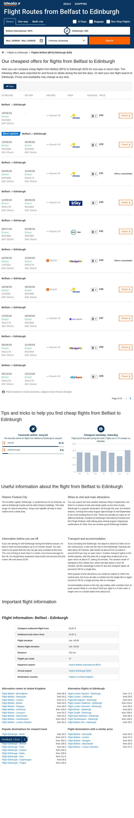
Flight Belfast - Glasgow (13, 706)
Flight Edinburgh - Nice (13, 756)
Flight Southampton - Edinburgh (83, 719)
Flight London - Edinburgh (80, 696)
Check (126, 115)
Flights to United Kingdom (81, 677)
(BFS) (85, 664)
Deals (67, 4)
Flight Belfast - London (12, 700)
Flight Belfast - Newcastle (14, 696)
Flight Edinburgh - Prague (14, 763)
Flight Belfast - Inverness (13, 709)
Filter (11, 86)
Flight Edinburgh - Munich (14, 743)
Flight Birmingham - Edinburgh (82, 700)
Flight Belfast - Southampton (15, 719)
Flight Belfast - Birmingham (15, 693)
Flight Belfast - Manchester (14, 716)
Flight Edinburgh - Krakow (14, 750)
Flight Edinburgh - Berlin (13, 734)
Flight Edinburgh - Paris (13, 747)
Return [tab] (10, 21)
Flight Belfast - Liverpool (13, 712)
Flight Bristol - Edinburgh (79, 709)
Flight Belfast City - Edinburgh (82, 722)
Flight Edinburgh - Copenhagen (17, 759)
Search (109, 40)
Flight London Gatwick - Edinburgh (84, 693)
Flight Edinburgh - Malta (13, 753)
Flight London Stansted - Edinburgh (85, 706)
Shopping (81, 4)
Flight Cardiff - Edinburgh (80, 712)
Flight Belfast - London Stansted (83, 747)
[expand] (3, 739)
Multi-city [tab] (37, 21)
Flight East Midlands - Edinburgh (83, 716)
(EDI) (80, 671)
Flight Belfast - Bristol (12, 703)
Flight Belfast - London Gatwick (16, 722)
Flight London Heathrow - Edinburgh (85, 703)
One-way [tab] (23, 21)
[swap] (67, 31)
